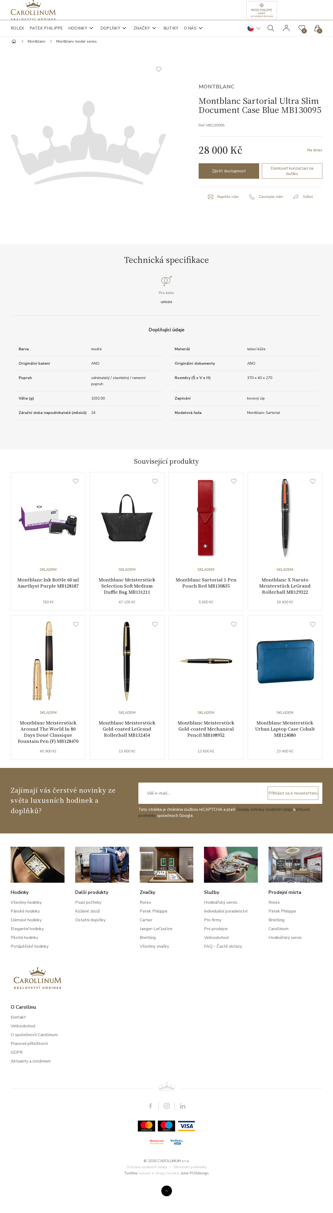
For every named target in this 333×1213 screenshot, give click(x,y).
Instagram (167, 1138)
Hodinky (77, 34)
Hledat (271, 35)
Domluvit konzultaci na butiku (292, 192)
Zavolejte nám (271, 218)
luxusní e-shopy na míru (159, 1205)
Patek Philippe (46, 34)
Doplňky (110, 34)
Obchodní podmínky (190, 1199)
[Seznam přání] (75, 503)
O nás (190, 34)
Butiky (171, 34)
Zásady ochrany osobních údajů (264, 842)
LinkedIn (183, 1138)
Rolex (17, 34)
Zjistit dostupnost (229, 193)
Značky (142, 34)
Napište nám (228, 218)
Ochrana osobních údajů (146, 1199)
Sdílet (308, 218)
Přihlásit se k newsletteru (291, 826)
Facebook (151, 1138)
